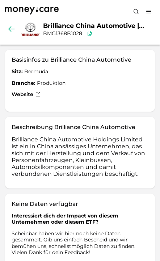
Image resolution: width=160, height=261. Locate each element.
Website (26, 94)
